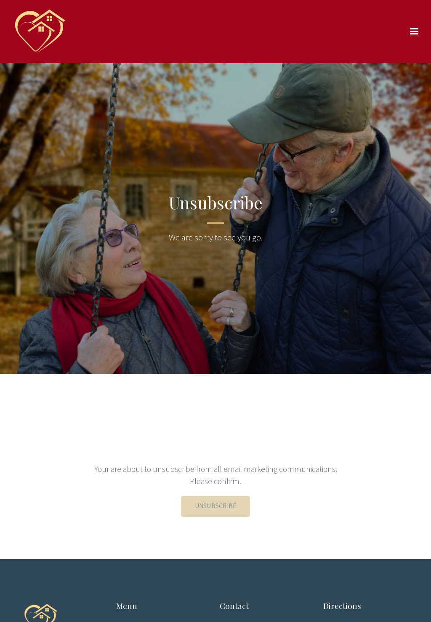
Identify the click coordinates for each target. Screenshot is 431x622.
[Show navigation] (412, 31)
